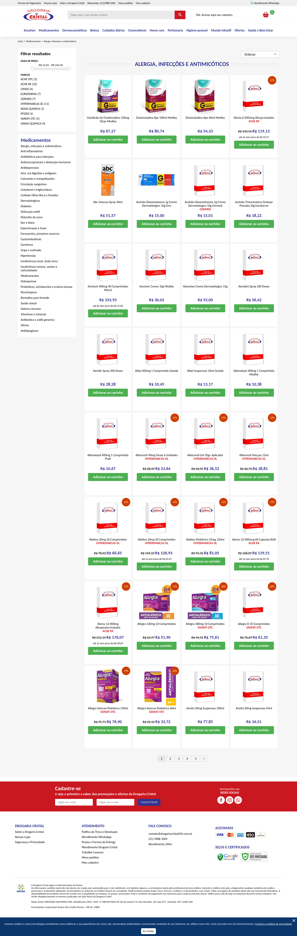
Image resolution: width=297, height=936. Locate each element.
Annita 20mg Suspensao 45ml (254, 719)
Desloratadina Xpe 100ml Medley (156, 129)
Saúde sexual (29, 314)
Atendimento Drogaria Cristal (99, 859)
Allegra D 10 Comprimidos (254, 637)
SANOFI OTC (30, 130)
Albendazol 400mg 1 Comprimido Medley (253, 384)
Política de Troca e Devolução (100, 843)
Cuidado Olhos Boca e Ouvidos (39, 206)
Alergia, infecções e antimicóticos (41, 157)
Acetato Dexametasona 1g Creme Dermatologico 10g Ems (156, 215)
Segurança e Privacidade (30, 853)
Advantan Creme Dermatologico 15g (205, 298)
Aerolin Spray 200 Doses (108, 382)
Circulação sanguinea (33, 195)
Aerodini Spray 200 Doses (254, 298)
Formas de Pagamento (29, 12)
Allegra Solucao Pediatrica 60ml (156, 721)
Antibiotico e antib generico (38, 331)
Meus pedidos (125, 12)
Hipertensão (28, 267)
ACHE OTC (29, 90)
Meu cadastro (143, 12)
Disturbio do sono (31, 228)
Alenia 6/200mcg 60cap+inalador (254, 130)
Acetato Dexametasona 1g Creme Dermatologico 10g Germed (205, 217)
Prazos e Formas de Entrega (99, 853)
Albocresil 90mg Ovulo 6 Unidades (157, 468)
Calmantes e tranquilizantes (38, 190)
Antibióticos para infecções (37, 168)
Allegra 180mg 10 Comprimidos (205, 637)
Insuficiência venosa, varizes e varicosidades (39, 279)
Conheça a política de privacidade (273, 924)
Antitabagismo (29, 342)
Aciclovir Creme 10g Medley (156, 298)
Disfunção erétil (30, 223)
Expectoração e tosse (33, 239)
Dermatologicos (30, 212)
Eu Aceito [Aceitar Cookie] (148, 931)
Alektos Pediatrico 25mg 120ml (205, 552)
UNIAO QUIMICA (33, 135)
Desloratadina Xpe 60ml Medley (205, 129)
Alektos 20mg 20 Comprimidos (108, 552)
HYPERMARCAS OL (35, 115)
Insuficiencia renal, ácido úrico (39, 272)
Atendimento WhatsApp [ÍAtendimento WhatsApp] (266, 12)
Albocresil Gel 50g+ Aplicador (205, 468)
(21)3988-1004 (107, 12)
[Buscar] (180, 24)
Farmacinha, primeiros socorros (40, 245)
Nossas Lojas (50, 12)
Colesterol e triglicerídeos (36, 201)
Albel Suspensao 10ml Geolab (205, 382)
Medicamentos (30, 287)
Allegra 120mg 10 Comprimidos (156, 635)
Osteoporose (28, 292)
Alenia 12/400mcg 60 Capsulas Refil (254, 552)
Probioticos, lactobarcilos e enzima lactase (46, 298)
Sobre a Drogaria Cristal (72, 12)
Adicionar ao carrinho (108, 151)
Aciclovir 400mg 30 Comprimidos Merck (108, 299)
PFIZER (27, 125)
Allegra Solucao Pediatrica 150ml (108, 721)
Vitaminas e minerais (33, 325)
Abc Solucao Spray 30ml (108, 213)
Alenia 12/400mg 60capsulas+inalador (108, 638)
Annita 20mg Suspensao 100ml (205, 719)
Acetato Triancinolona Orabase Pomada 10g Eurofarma (254, 215)
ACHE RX (29, 95)
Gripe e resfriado (31, 261)
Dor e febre (27, 234)
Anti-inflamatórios (32, 162)
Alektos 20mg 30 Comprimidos (157, 552)
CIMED (27, 100)
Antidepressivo (30, 179)
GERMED (28, 110)
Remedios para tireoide (35, 309)
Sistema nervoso (31, 320)
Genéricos (27, 256)
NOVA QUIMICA (32, 120)
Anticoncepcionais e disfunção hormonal (45, 173)
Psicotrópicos (29, 303)
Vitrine (25, 336)
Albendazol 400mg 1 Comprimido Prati (108, 468)
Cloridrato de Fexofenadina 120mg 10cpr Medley (108, 130)
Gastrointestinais (31, 250)
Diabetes (26, 217)
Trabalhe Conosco (93, 864)
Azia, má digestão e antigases (38, 184)
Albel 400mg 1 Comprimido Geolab (156, 382)
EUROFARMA (31, 105)
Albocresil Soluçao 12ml (254, 468)
